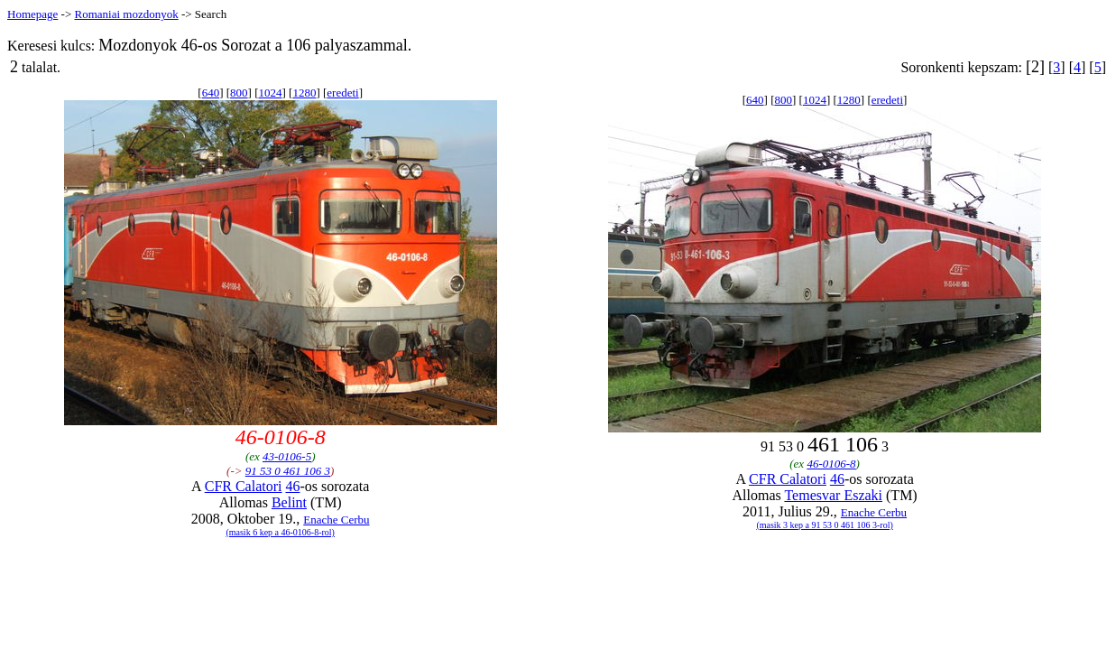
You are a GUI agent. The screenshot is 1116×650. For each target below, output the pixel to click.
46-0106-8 (831, 463)
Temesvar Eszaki (833, 495)
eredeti (342, 92)
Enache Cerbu (336, 519)
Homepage (32, 14)
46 (292, 486)
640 (211, 92)
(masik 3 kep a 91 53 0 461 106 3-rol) (824, 525)
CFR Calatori (243, 486)
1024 (270, 92)
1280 (304, 92)
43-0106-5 (287, 456)
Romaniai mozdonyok (126, 14)
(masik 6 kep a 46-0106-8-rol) (280, 532)
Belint (289, 502)
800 (239, 92)
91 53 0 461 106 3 (287, 471)
